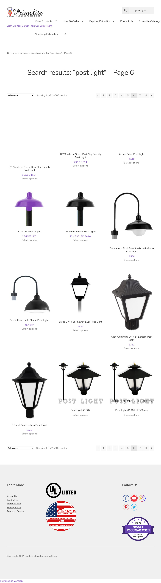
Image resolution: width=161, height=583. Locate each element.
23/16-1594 (80, 134)
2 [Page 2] (109, 95)
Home (14, 53)
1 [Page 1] (103, 95)
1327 (80, 300)
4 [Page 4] (121, 95)
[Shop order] (20, 95)
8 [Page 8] (146, 95)
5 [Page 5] (128, 95)
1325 (29, 395)
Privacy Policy (14, 507)
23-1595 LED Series (80, 214)
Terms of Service (15, 511)
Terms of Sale (14, 503)
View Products (43, 21)
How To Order (71, 21)
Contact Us (126, 21)
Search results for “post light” (46, 53)
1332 (131, 309)
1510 (131, 132)
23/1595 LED (29, 214)
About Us (12, 496)
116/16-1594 (29, 140)
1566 (131, 224)
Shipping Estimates (46, 34)
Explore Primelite (99, 21)
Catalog (24, 53)
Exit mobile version (11, 581)
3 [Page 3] (115, 95)
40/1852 (29, 299)
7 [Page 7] (140, 95)
